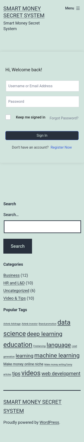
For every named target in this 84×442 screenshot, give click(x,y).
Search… (11, 214)
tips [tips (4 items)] (16, 373)
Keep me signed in (30, 117)
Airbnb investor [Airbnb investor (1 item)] (30, 323)
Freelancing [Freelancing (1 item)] (39, 346)
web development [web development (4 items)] (60, 373)
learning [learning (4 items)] (24, 356)
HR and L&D (14, 283)
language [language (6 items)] (59, 344)
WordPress (49, 422)
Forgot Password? (64, 118)
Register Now (61, 147)
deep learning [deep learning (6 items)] (44, 333)
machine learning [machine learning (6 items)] (57, 355)
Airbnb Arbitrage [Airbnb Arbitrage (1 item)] (12, 323)
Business (11, 275)
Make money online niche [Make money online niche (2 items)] (23, 364)
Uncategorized (16, 290)
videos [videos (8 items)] (31, 373)
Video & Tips (14, 298)
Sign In (42, 135)
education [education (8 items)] (17, 344)
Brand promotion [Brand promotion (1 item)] (47, 323)
